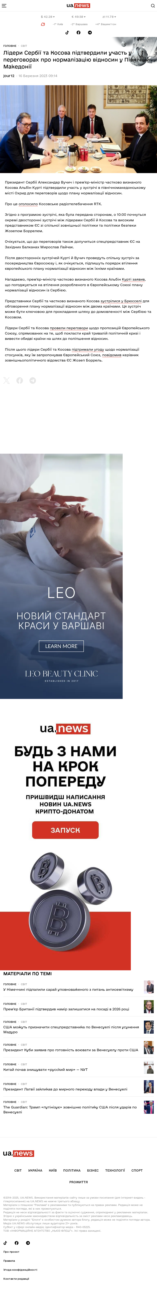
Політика (72, 1170)
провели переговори (69, 328)
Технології (115, 1170)
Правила (9, 1260)
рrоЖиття (78, 1182)
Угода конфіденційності (20, 1269)
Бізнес (93, 1170)
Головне (9, 45)
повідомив (111, 355)
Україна (35, 1170)
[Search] (152, 5)
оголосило (28, 204)
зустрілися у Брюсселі (121, 301)
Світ (24, 45)
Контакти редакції (16, 1278)
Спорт (137, 1170)
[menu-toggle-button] (4, 5)
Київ (53, 1170)
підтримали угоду (88, 349)
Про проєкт (11, 1251)
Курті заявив (133, 279)
